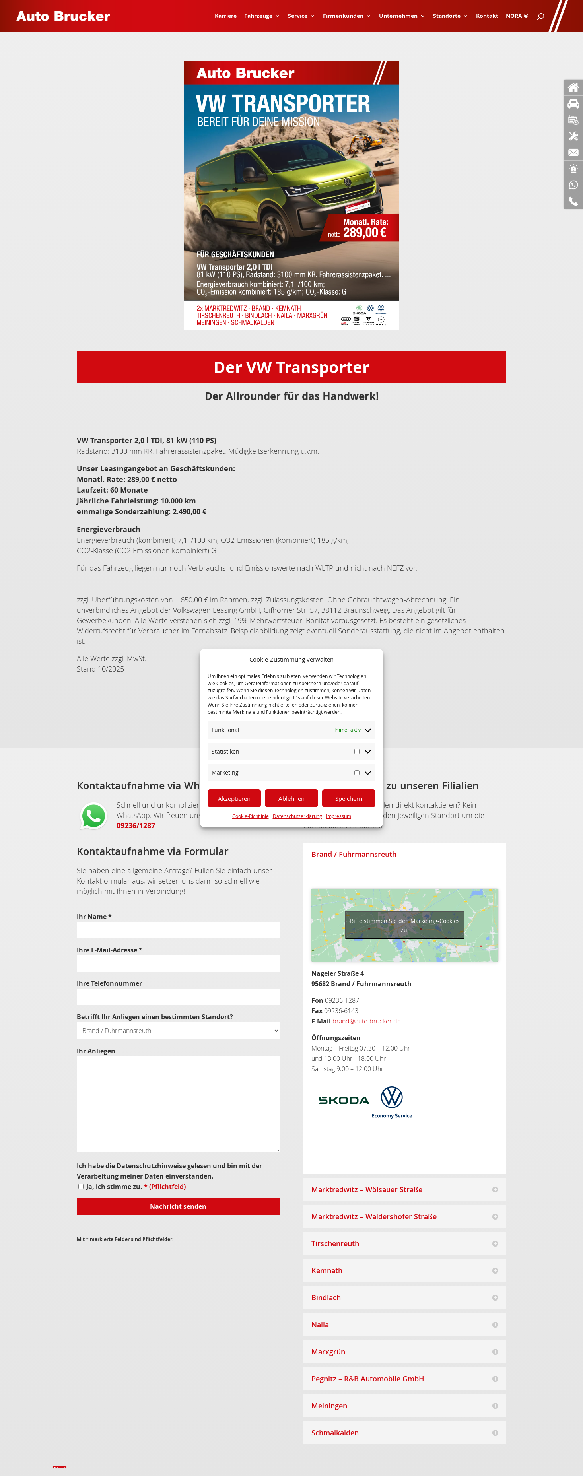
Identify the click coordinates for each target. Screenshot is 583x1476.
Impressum (338, 816)
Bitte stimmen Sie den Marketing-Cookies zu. (405, 925)
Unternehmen (398, 16)
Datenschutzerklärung (297, 816)
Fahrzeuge (258, 16)
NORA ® (517, 16)
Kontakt (487, 16)
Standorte (447, 16)
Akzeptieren (234, 798)
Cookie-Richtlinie (250, 816)
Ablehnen (291, 798)
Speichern (348, 798)
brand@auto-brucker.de (366, 1021)
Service (297, 16)
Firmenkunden (343, 16)
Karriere (226, 16)
